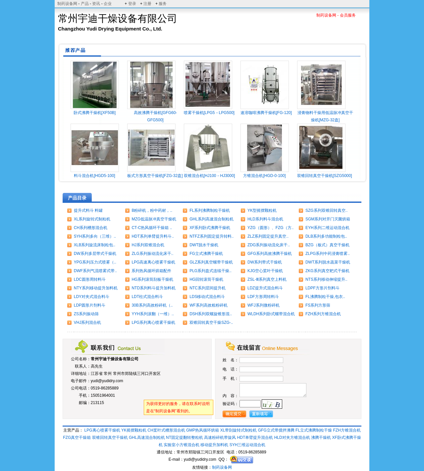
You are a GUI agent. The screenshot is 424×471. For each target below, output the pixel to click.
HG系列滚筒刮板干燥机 (152, 279)
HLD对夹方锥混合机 (292, 437)
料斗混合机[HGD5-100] (94, 175)
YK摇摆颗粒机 (133, 430)
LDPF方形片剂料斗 (322, 288)
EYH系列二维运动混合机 (327, 227)
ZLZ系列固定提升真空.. (268, 236)
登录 (132, 3)
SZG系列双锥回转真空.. (326, 210)
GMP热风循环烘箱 (202, 430)
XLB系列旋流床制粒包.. (94, 245)
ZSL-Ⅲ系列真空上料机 (267, 279)
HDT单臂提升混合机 (255, 437)
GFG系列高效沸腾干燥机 (269, 253)
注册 (147, 3)
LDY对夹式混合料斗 (91, 296)
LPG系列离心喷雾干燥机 (153, 322)
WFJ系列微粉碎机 (263, 305)
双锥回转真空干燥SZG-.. (211, 322)
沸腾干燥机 (321, 437)
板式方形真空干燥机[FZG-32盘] (155, 175)
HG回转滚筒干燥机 (206, 279)
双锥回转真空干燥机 (110, 437)
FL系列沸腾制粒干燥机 (209, 210)
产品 (85, 3)
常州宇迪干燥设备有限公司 (114, 359)
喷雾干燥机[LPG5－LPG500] (209, 112)
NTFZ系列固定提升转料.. (211, 236)
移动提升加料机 (214, 444)
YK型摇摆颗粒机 (262, 210)
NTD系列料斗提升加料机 (154, 288)
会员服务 (348, 15)
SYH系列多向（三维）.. (95, 236)
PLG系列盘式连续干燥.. (210, 270)
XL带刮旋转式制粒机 (238, 430)
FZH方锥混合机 (346, 430)
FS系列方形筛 (317, 305)
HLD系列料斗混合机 (265, 219)
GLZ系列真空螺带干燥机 (211, 262)
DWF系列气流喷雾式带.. (95, 270)
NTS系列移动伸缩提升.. (326, 279)
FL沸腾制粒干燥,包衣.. (325, 296)
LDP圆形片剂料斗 (89, 305)
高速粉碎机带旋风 (220, 437)
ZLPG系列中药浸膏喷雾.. (327, 253)
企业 (108, 3)
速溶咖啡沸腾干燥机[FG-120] (266, 112)
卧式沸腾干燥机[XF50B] (95, 112)
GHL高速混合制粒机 (147, 437)
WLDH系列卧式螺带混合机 (271, 314)
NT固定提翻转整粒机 (184, 437)
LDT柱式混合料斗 (147, 296)
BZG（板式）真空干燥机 (327, 245)
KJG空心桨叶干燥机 (265, 270)
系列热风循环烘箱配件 (151, 270)
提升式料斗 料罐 (88, 210)
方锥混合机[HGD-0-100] (264, 175)
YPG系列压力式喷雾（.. (95, 262)
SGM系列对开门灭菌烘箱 (327, 219)
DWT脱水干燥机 (203, 245)
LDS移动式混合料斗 (207, 296)
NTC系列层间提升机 (207, 288)
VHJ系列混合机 (87, 322)
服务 (163, 3)
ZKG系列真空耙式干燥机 (327, 270)
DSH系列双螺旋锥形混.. (210, 314)
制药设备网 (67, 3)
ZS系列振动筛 (86, 314)
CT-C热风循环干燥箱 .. (152, 227)
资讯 (96, 3)
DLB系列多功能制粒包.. (326, 236)
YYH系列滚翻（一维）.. (153, 314)
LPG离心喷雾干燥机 (102, 430)
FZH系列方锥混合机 (323, 314)
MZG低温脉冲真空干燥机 (154, 219)
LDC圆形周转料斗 (90, 279)
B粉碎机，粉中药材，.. (152, 210)
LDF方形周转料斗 (263, 296)
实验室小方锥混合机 (181, 444)
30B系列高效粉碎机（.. (152, 305)
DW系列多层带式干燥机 (95, 253)
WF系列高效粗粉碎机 (208, 305)
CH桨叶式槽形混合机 (166, 430)
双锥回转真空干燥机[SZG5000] (324, 175)
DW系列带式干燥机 (264, 262)
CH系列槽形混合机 (90, 227)
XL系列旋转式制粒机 (92, 219)
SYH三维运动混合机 (248, 444)
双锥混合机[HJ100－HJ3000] (209, 175)
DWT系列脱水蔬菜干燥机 (327, 262)
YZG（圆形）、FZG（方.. (270, 227)
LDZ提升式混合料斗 (265, 288)
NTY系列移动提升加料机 (96, 288)
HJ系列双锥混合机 (148, 245)
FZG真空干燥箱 (77, 437)
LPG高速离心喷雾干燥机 (153, 262)
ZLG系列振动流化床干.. (152, 253)
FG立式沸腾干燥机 (206, 253)
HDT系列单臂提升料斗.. (153, 236)
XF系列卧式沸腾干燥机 (209, 227)
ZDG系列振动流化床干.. (268, 245)
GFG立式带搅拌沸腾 (276, 430)
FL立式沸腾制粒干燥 (313, 430)
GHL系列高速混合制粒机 (211, 219)
